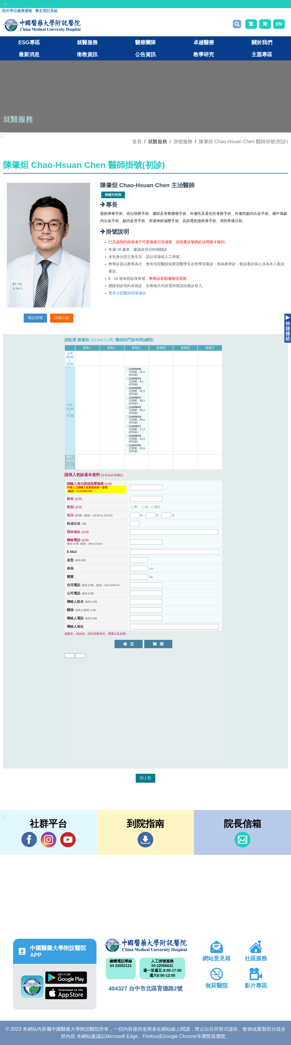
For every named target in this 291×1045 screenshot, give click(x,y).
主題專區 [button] (262, 54)
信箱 (242, 839)
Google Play (66, 977)
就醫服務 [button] (87, 42)
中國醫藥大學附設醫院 (145, 945)
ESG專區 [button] (29, 42)
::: (5, 4)
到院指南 (145, 839)
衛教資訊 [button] (87, 54)
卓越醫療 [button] (203, 42)
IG (48, 839)
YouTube (68, 839)
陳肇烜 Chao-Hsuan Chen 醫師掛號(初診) (243, 141)
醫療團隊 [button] (145, 42)
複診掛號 (35, 318)
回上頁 (145, 778)
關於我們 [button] (262, 42)
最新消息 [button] (29, 54)
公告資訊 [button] (145, 54)
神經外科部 (113, 195)
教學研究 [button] (203, 54)
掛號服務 (182, 141)
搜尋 (237, 24)
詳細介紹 (61, 318)
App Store (66, 993)
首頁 (137, 141)
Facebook (29, 839)
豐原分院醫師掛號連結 (127, 293)
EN (279, 24)
